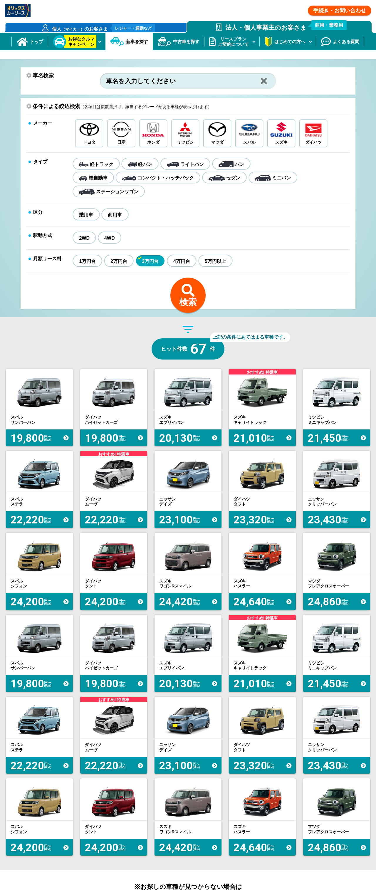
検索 (188, 319)
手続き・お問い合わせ (339, 11)
